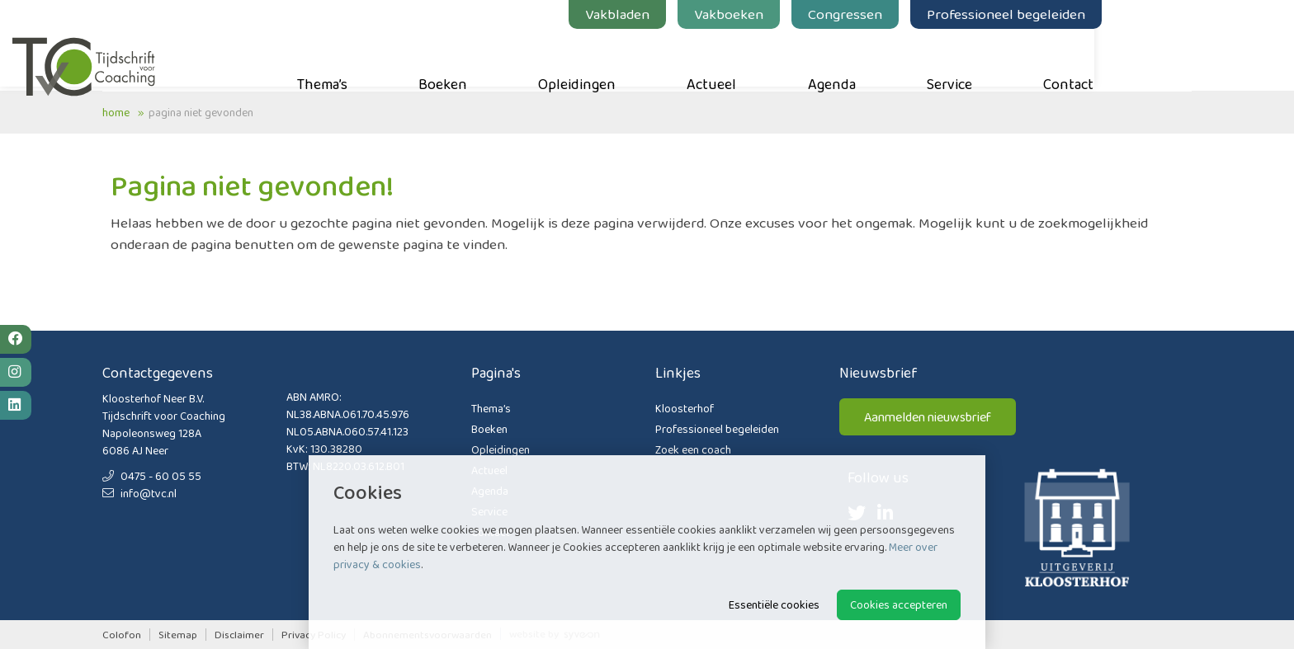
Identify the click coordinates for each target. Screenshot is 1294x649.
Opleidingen (667, 58)
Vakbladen (707, 14)
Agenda (922, 58)
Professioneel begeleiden (1096, 14)
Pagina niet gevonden (201, 112)
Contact (1158, 58)
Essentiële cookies (774, 604)
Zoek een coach (693, 449)
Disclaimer (239, 634)
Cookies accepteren (898, 604)
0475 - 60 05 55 (151, 476)
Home (116, 112)
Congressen (935, 14)
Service (1039, 58)
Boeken (532, 58)
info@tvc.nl (139, 493)
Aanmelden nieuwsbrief (927, 416)
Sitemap (177, 634)
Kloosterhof (684, 408)
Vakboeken (818, 14)
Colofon (121, 634)
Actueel (801, 58)
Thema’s (412, 58)
